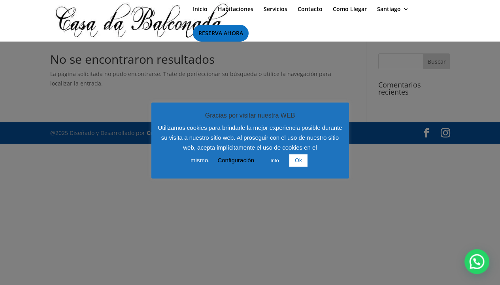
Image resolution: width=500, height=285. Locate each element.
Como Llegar (350, 9)
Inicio (200, 9)
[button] (480, 271)
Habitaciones (235, 9)
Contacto (310, 9)
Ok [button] (298, 160)
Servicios (275, 9)
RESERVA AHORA (220, 33)
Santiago (389, 9)
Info (274, 160)
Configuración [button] (235, 160)
